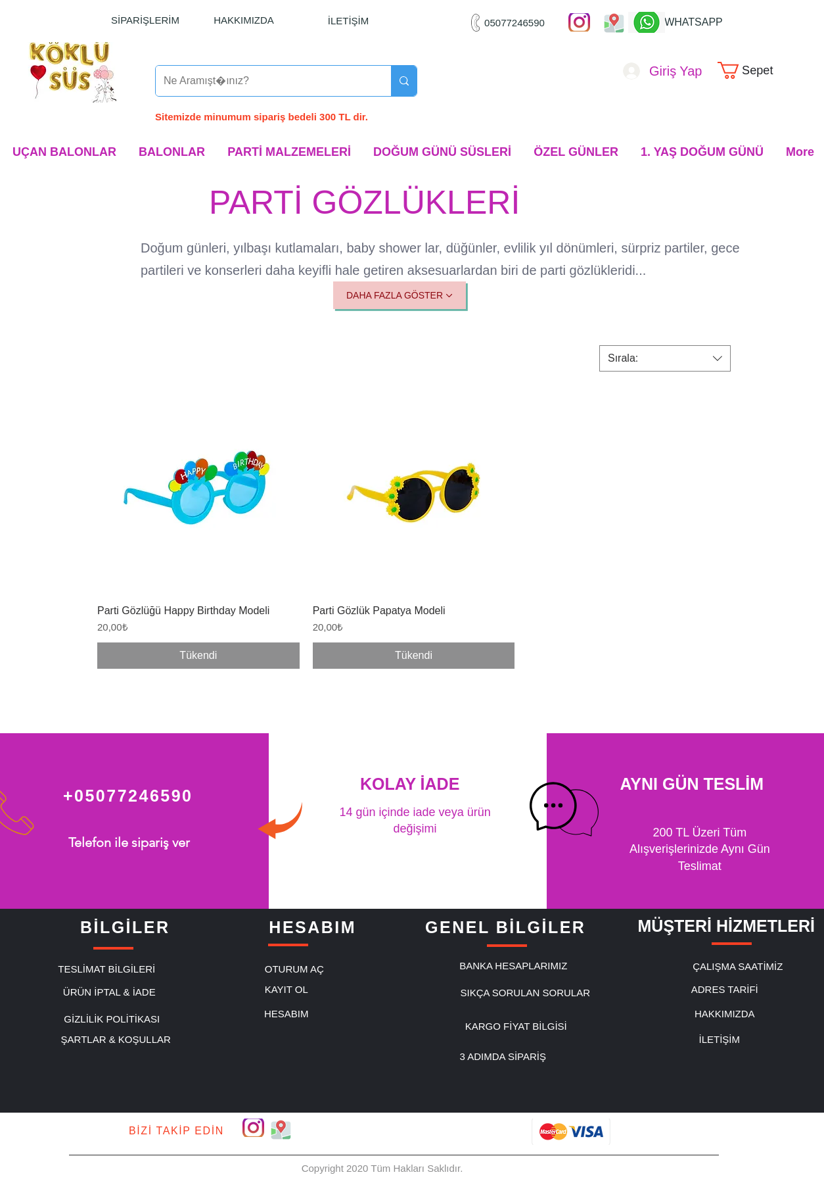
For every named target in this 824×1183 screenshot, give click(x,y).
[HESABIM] (286, 1013)
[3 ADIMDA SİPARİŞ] (502, 1056)
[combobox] (665, 358)
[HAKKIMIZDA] (243, 20)
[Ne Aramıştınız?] (263, 81)
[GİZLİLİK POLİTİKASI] (111, 1018)
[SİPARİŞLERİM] (145, 20)
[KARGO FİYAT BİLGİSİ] (515, 1026)
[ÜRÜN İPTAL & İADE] (109, 991)
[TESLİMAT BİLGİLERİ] (106, 968)
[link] (754, 70)
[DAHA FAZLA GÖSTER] (399, 295)
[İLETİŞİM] (348, 20)
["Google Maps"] (614, 22)
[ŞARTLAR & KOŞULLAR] (116, 1039)
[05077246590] (514, 22)
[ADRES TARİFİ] (724, 989)
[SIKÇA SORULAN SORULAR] (525, 992)
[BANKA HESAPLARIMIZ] (513, 965)
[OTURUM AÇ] (294, 968)
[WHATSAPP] (693, 22)
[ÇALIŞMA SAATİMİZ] (738, 966)
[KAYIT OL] (286, 989)
